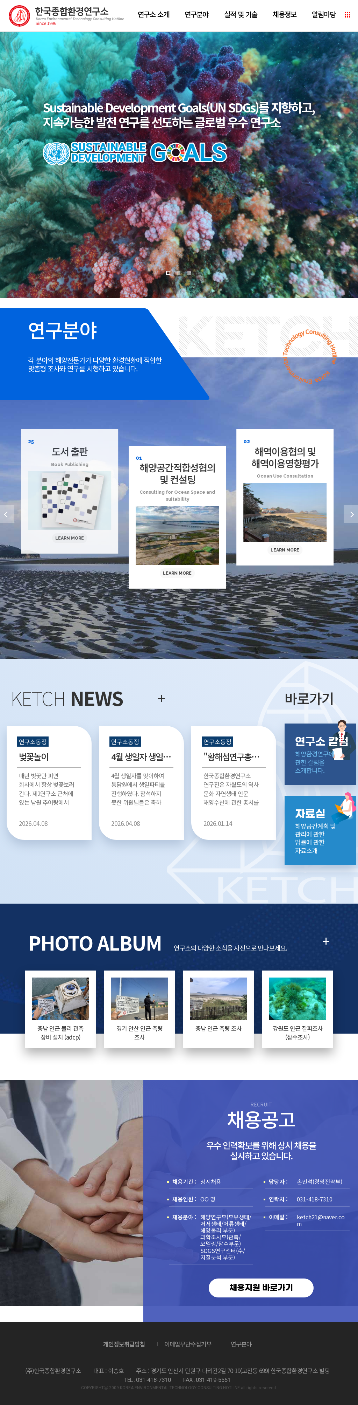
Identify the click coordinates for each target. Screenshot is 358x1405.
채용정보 (284, 14)
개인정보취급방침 (124, 1343)
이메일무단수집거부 (188, 1343)
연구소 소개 (153, 14)
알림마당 (324, 14)
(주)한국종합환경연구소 (66, 16)
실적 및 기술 (240, 14)
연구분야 (196, 14)
